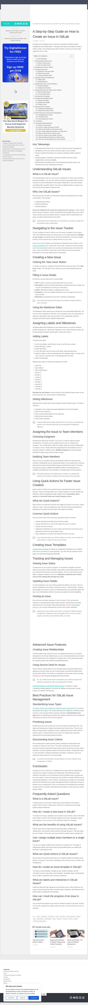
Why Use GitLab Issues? (44, 67)
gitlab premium (40, 921)
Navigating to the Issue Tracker (44, 69)
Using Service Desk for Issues (46, 113)
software (76, 921)
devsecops (62, 919)
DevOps (62, 26)
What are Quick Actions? (44, 94)
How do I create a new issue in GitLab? (48, 130)
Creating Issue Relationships (45, 111)
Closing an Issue (42, 107)
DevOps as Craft (16, 6)
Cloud (5, 976)
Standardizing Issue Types (45, 117)
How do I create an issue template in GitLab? (50, 138)
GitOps (77, 26)
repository (65, 921)
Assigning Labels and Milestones (44, 80)
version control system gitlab (39, 923)
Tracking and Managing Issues (44, 101)
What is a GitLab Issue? (44, 65)
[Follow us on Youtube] (18, 26)
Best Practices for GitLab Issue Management (49, 115)
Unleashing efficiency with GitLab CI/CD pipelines (49, 688)
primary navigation (39, 248)
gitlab (34, 921)
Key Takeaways (42, 61)
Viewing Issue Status (43, 103)
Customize (11, 998)
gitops (54, 921)
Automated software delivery (11, 974)
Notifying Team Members (44, 90)
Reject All (22, 998)
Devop (36, 43)
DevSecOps (70, 26)
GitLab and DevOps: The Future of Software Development (74, 944)
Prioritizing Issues (43, 119)
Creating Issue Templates (42, 98)
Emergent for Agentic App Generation (13, 145)
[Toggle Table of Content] (70, 58)
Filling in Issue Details (43, 76)
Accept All (33, 998)
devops (57, 919)
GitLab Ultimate (42, 470)
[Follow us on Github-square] (26, 26)
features (78, 919)
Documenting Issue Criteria (45, 121)
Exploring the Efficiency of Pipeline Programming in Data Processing (57, 944)
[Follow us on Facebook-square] (21, 26)
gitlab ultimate (48, 921)
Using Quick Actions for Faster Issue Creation (48, 92)
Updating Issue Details (44, 105)
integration (59, 921)
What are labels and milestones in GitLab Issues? (51, 139)
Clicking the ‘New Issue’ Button (46, 74)
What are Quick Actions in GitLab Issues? (49, 136)
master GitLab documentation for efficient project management (55, 711)
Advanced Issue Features (42, 109)
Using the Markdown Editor (45, 78)
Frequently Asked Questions (44, 125)
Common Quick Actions (44, 96)
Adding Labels (41, 82)
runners (70, 921)
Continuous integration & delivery (46, 26)
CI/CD (38, 919)
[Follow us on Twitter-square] (24, 26)
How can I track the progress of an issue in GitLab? (51, 141)
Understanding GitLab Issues (43, 63)
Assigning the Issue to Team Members (46, 86)
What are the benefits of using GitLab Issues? (50, 131)
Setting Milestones (43, 84)
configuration (44, 919)
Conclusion (39, 123)
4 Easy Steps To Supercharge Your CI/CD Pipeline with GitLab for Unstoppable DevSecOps (14, 153)
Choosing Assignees (43, 88)
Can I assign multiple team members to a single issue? (52, 134)
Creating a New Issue (41, 72)
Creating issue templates (41, 552)
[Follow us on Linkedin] (15, 26)
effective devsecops (71, 919)
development (51, 919)
